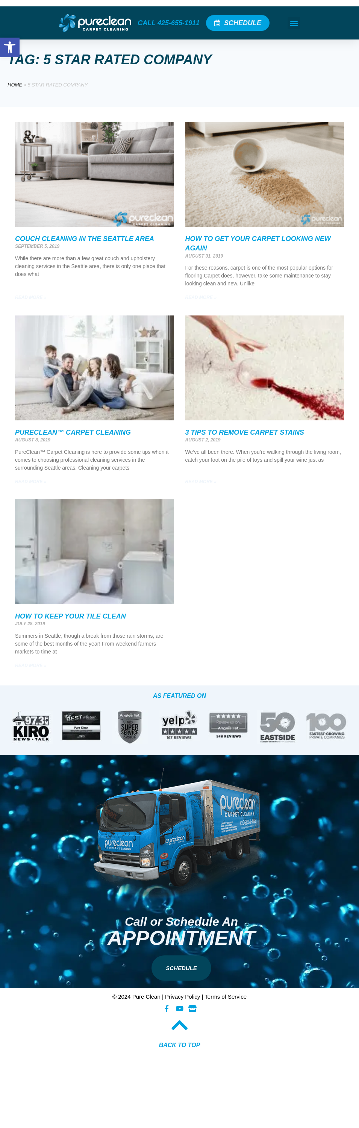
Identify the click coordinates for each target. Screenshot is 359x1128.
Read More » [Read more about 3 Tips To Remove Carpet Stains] (201, 481)
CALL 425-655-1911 (169, 23)
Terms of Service (225, 996)
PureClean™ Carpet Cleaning (73, 432)
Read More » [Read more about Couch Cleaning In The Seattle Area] (30, 297)
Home (15, 85)
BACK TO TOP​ (179, 1045)
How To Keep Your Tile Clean (70, 616)
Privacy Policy (182, 996)
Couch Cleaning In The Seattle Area (84, 239)
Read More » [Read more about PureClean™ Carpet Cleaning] (30, 481)
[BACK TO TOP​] (179, 1025)
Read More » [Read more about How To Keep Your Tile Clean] (30, 665)
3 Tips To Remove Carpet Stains (244, 432)
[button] (294, 23)
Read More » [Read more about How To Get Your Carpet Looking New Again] (201, 297)
